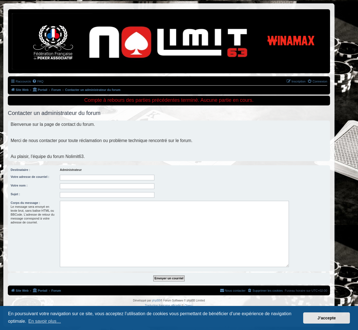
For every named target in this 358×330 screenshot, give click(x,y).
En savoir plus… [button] (44, 321)
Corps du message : (25, 202)
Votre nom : (19, 185)
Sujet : (15, 194)
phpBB (156, 300)
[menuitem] (37, 81)
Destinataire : (20, 169)
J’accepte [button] (326, 318)
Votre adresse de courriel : (30, 176)
